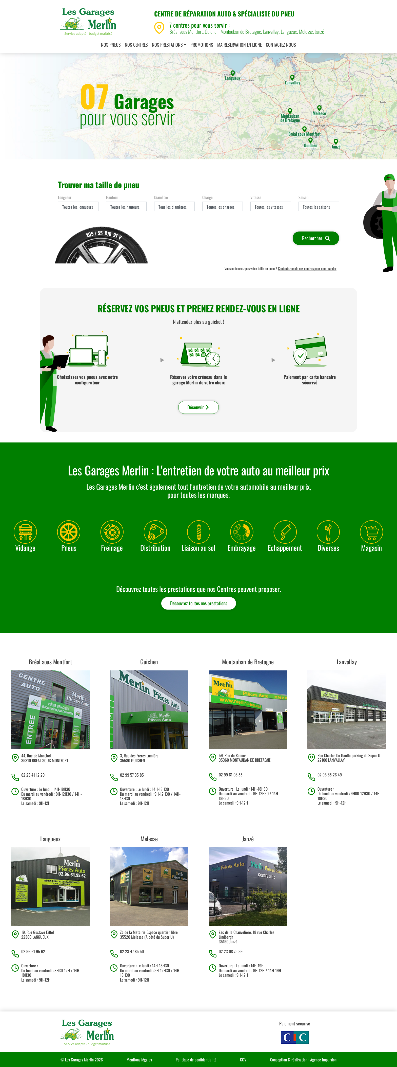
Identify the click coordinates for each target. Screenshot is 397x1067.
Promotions (201, 44)
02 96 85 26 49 (329, 774)
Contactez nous (281, 44)
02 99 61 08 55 (231, 774)
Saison (303, 197)
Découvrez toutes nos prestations (198, 603)
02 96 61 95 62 (33, 951)
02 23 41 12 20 (33, 775)
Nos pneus (111, 44)
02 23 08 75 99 (231, 951)
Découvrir (198, 407)
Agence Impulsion (323, 1060)
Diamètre (161, 197)
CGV (243, 1060)
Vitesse (255, 197)
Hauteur (112, 197)
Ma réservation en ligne (239, 44)
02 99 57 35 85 (132, 775)
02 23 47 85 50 (132, 951)
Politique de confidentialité (196, 1060)
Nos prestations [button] (167, 44)
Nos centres (136, 44)
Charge (207, 197)
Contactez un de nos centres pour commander (307, 268)
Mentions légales (139, 1060)
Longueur (64, 197)
